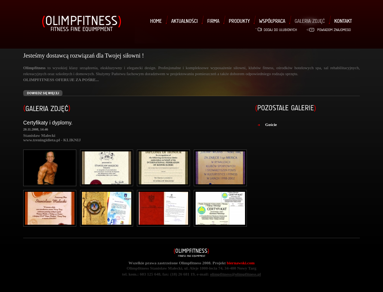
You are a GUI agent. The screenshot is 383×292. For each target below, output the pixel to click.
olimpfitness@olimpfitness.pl (235, 274)
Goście (271, 124)
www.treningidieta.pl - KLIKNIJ (52, 140)
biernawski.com (240, 263)
